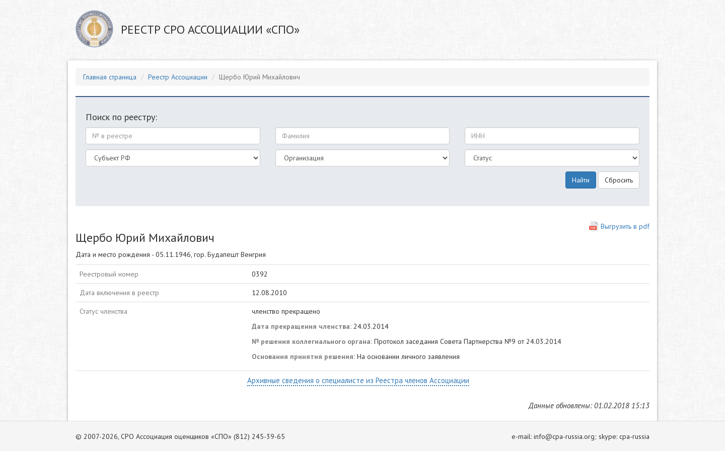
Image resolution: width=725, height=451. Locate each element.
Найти (581, 180)
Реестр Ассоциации (177, 76)
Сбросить (619, 180)
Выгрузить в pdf (625, 226)
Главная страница (109, 76)
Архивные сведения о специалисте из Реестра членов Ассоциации (358, 380)
